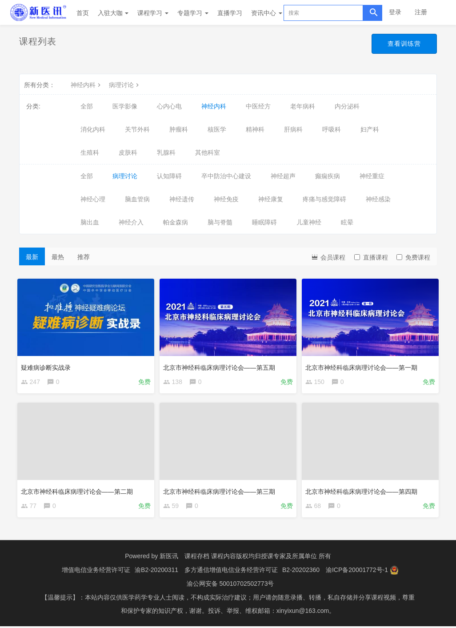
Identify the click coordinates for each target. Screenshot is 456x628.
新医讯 (169, 559)
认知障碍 (169, 176)
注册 (421, 12)
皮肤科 (128, 152)
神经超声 (283, 176)
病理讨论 (125, 84)
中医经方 (258, 106)
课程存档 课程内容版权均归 (222, 559)
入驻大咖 (113, 12)
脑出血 (89, 222)
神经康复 (270, 199)
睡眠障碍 (264, 222)
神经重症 (372, 176)
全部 (86, 106)
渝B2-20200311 (156, 572)
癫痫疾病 (327, 176)
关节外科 (137, 129)
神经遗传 (181, 199)
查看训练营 (404, 43)
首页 (82, 12)
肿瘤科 (178, 129)
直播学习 (229, 12)
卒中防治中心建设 (226, 176)
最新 (32, 256)
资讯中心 (266, 12)
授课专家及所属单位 (289, 559)
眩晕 (347, 222)
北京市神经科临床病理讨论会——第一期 (363, 365)
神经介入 (131, 222)
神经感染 (378, 199)
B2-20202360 (301, 572)
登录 (395, 12)
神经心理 (92, 199)
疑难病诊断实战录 (47, 365)
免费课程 (413, 257)
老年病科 (302, 106)
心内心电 (169, 106)
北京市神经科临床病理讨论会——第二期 (79, 490)
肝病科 (293, 129)
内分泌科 (347, 106)
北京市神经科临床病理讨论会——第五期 (221, 365)
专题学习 (192, 12)
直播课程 (371, 257)
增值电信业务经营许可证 (96, 572)
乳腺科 (166, 152)
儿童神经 (308, 222)
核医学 (217, 129)
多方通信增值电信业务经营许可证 (231, 572)
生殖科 (89, 152)
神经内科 (87, 84)
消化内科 (92, 129)
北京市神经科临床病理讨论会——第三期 (221, 490)
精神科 (255, 129)
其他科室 (207, 152)
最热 (58, 256)
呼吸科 (331, 129)
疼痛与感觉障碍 (324, 199)
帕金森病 (175, 222)
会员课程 (328, 256)
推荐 (83, 256)
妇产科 (369, 129)
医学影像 (124, 106)
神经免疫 (226, 199)
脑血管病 (137, 199)
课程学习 (152, 12)
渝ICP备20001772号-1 (357, 572)
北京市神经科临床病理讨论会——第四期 (363, 490)
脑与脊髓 (220, 222)
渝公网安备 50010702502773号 (230, 585)
